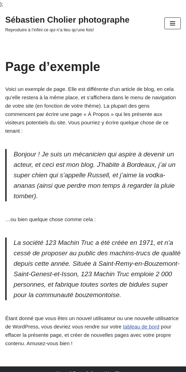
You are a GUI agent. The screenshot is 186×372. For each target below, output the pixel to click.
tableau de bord (141, 327)
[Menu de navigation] (172, 23)
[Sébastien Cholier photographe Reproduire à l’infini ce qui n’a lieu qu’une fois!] (67, 23)
